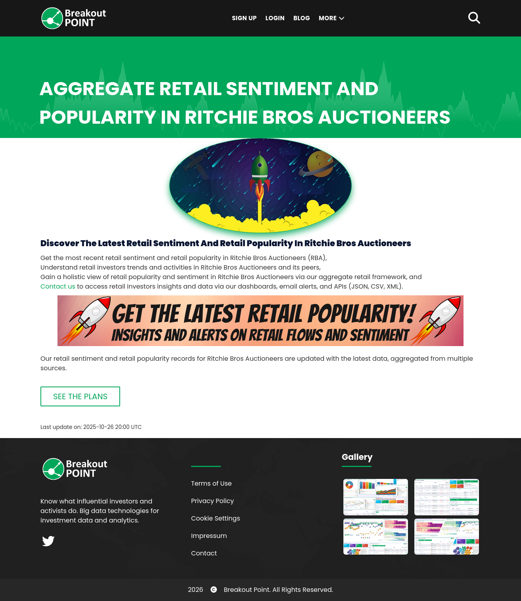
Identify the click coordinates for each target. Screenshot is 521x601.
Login (275, 18)
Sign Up (244, 18)
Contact (204, 553)
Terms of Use (211, 483)
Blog (301, 18)
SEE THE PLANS (80, 396)
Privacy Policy (212, 500)
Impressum (209, 535)
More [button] (332, 18)
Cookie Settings (215, 518)
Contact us (57, 286)
